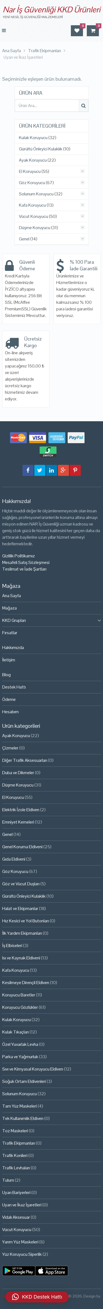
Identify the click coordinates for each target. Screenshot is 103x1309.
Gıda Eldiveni (13, 859)
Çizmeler (10, 748)
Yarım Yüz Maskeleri (20, 1242)
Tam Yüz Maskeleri (19, 1106)
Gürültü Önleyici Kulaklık (40, 149)
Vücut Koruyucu (33, 216)
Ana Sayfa (11, 596)
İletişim (8, 660)
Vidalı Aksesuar (16, 1217)
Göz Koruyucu (32, 183)
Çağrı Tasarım (51, 1302)
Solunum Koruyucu (36, 194)
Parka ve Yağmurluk (20, 1057)
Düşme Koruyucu (34, 228)
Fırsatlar (9, 633)
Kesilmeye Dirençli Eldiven (25, 982)
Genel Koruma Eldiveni (22, 847)
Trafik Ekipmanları (18, 1143)
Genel (24, 239)
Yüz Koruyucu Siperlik (22, 1254)
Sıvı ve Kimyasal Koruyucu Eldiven (32, 1069)
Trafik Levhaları (16, 1168)
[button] (37, 1296)
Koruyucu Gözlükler (20, 1007)
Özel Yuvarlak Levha (20, 1044)
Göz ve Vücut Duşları (21, 884)
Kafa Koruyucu (32, 205)
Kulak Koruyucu (33, 138)
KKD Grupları (14, 620)
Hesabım (10, 712)
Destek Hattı (14, 687)
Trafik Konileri (14, 1155)
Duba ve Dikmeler (18, 773)
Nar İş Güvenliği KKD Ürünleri (51, 9)
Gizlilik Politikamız (18, 556)
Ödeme (9, 699)
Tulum (8, 1180)
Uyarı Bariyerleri (16, 1192)
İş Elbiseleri (12, 945)
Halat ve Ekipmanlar (20, 908)
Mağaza (9, 608)
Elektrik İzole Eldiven (20, 810)
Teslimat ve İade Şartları (24, 569)
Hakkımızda (13, 647)
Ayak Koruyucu (33, 160)
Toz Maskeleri (15, 1131)
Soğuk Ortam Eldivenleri (24, 1081)
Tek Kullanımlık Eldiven (22, 1118)
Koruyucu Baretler (18, 995)
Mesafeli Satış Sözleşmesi (25, 562)
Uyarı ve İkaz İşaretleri (21, 1205)
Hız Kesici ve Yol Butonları (25, 921)
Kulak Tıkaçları (15, 1032)
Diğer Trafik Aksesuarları (24, 760)
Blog (6, 675)
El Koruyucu (30, 171)
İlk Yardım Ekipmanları (22, 933)
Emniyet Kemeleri (18, 822)
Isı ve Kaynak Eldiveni (21, 958)
